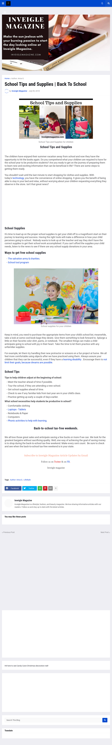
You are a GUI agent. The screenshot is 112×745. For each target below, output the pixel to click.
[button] (3, 3)
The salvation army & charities (23, 258)
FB (68, 461)
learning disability (72, 359)
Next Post (105, 532)
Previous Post (9, 532)
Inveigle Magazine (23, 500)
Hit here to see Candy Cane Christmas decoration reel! (26, 666)
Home (7, 78)
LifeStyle (27, 480)
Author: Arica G (17, 78)
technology (18, 178)
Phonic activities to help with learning (27, 420)
